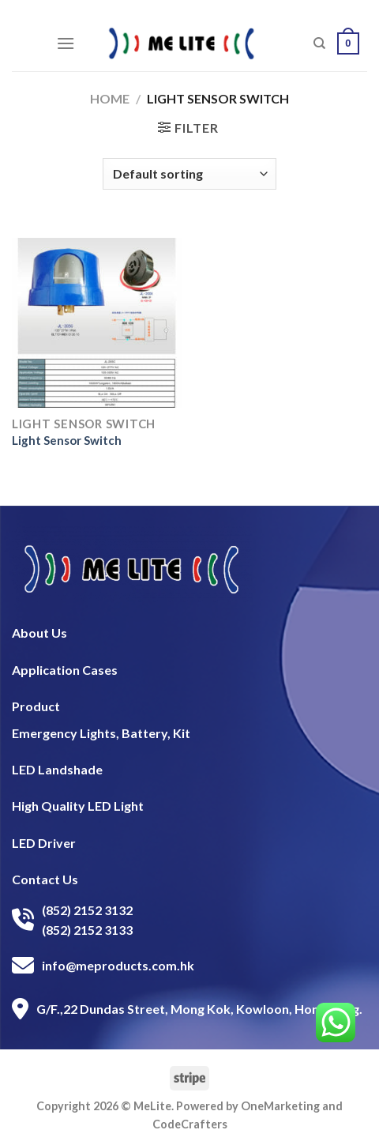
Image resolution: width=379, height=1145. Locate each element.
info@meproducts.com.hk (118, 965)
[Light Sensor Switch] (97, 323)
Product (36, 706)
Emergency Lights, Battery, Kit (101, 732)
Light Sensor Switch (67, 440)
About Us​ (39, 632)
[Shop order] (189, 174)
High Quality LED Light (78, 805)
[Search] (319, 43)
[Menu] (65, 43)
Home (109, 98)
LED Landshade (57, 769)
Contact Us (45, 879)
